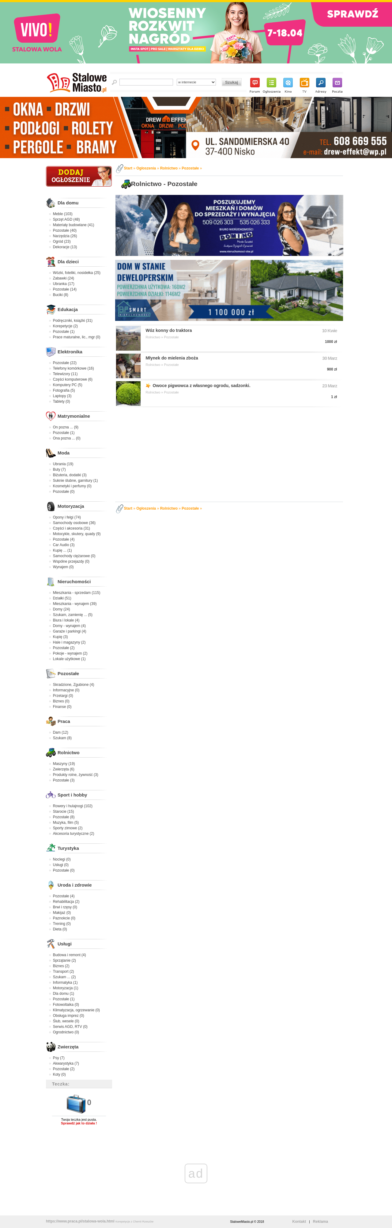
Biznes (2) (61, 966)
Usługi (65, 943)
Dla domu (68, 202)
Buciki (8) (60, 295)
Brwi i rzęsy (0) (65, 907)
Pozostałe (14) (65, 289)
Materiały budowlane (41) (73, 225)
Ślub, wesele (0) (66, 1021)
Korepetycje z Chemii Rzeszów (134, 1221)
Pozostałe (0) (64, 491)
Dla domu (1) (63, 993)
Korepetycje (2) (65, 326)
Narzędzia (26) (65, 236)
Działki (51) (62, 598)
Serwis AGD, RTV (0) (70, 1027)
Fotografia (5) (64, 390)
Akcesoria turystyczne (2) (73, 833)
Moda (64, 452)
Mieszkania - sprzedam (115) (76, 593)
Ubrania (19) (63, 464)
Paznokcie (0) (64, 918)
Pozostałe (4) (64, 539)
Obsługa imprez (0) (68, 1015)
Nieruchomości (74, 581)
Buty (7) (59, 469)
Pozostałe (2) (64, 648)
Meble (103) (63, 214)
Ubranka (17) (63, 284)
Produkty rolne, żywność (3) (75, 775)
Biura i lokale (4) (66, 620)
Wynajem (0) (63, 567)
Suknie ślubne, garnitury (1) (75, 480)
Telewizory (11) (65, 374)
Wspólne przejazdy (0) (71, 561)
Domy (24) (61, 609)
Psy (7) (59, 1058)
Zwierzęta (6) (63, 769)
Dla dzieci (68, 261)
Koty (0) (59, 1074)
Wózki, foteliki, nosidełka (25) (76, 273)
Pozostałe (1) (64, 331)
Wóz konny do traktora (169, 330)
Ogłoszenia (146, 168)
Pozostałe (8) (64, 817)
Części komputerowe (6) (72, 379)
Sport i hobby (72, 794)
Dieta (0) (60, 929)
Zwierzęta (68, 1046)
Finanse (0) (62, 707)
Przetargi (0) (63, 696)
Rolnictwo (69, 752)
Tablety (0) (61, 401)
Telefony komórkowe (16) (73, 368)
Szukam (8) (62, 738)
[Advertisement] (230, 454)
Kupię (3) (60, 637)
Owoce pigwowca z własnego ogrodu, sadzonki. (202, 385)
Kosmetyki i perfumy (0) (72, 486)
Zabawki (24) (63, 278)
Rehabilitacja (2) (66, 901)
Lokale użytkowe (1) (69, 659)
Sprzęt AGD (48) (66, 219)
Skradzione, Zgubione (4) (73, 684)
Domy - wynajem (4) (69, 626)
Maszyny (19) (64, 764)
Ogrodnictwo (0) (66, 1032)
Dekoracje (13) (65, 247)
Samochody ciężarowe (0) (74, 556)
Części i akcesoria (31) (71, 528)
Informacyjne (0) (66, 690)
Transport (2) (63, 971)
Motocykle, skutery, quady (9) (77, 534)
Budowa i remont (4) (69, 955)
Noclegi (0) (62, 859)
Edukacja (68, 309)
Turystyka (68, 848)
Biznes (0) (61, 701)
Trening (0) (62, 924)
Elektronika (70, 351)
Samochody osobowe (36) (74, 523)
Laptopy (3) (62, 396)
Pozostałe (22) (65, 363)
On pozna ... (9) (65, 427)
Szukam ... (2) (64, 977)
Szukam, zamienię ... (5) (72, 615)
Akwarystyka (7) (66, 1063)
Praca (64, 721)
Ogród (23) (62, 241)
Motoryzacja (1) (65, 988)
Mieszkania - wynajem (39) (75, 604)
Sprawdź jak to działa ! (79, 1123)
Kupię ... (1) (62, 550)
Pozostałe (68, 673)
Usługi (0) (61, 865)
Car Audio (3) (64, 545)
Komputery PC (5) (67, 385)
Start (128, 168)
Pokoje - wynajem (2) (70, 653)
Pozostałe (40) (65, 230)
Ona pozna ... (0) (67, 438)
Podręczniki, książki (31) (72, 320)
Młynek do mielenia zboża (172, 357)
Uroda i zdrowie (75, 885)
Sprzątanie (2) (64, 960)
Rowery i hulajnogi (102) (72, 806)
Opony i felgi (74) (67, 517)
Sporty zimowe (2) (68, 828)
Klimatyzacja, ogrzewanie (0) (76, 1010)
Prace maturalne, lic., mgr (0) (76, 337)
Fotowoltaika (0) (66, 1004)
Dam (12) (60, 732)
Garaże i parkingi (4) (69, 631)
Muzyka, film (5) (66, 822)
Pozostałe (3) (64, 780)
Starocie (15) (63, 811)
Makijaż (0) (62, 913)
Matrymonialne (74, 416)
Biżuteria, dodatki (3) (70, 475)
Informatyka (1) (65, 982)
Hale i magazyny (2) (69, 642)
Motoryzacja (71, 506)
